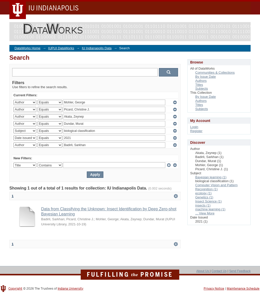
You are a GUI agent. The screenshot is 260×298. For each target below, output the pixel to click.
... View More (205, 213)
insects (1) (202, 205)
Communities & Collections (215, 72)
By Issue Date (205, 77)
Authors (201, 81)
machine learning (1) (210, 209)
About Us (203, 271)
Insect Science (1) (208, 201)
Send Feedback (240, 271)
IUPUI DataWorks (61, 48)
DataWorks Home (27, 48)
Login (194, 127)
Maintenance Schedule (243, 289)
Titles (199, 85)
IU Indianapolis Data (96, 48)
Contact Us (219, 271)
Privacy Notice (214, 289)
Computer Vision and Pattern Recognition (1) (216, 187)
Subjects (201, 88)
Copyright (15, 289)
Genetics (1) (204, 197)
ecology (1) (203, 193)
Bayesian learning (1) (210, 177)
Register (196, 131)
